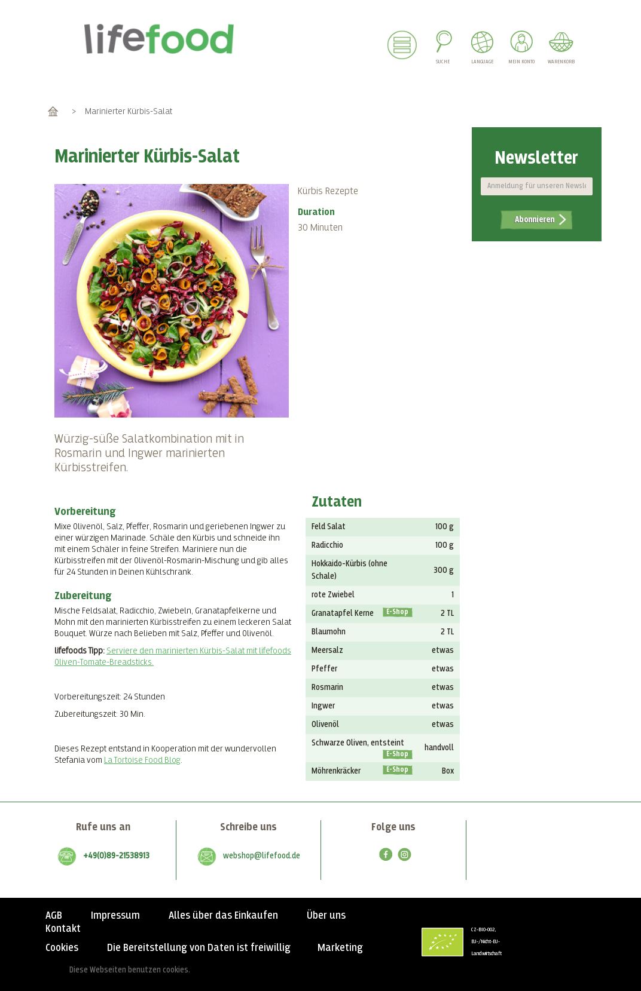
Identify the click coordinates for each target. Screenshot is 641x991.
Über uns (326, 915)
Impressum (115, 915)
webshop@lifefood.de (261, 856)
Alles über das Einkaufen (223, 915)
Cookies (61, 948)
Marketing (340, 948)
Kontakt (63, 928)
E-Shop (397, 612)
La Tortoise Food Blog (142, 760)
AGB (53, 915)
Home (52, 111)
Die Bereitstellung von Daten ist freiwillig (199, 948)
